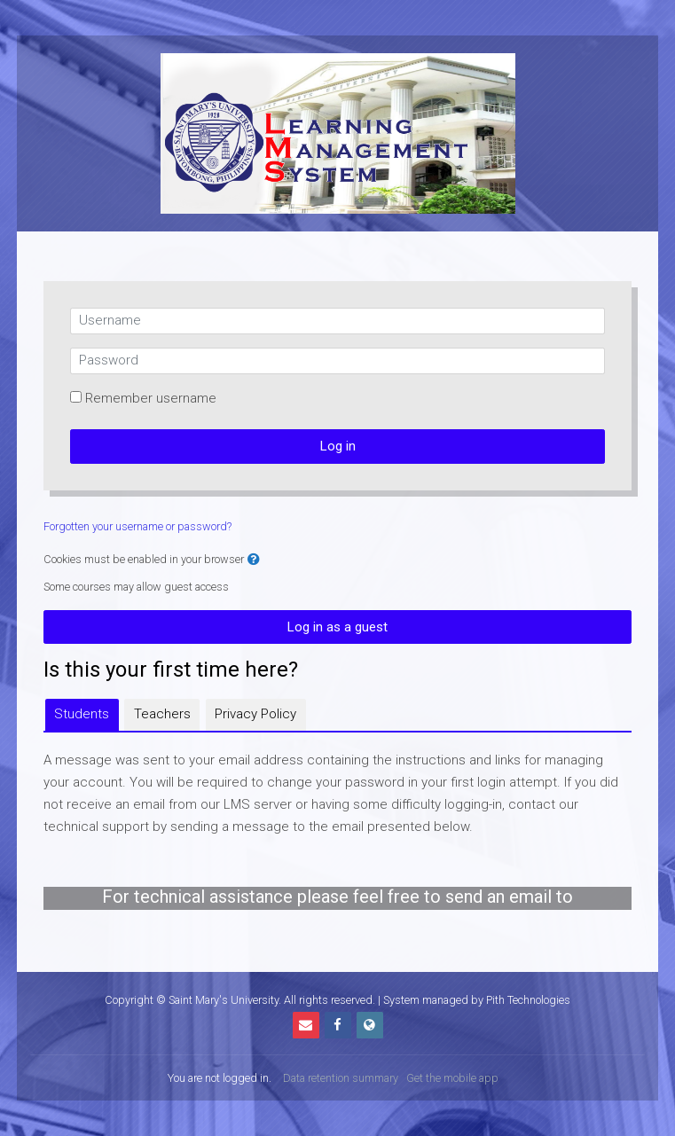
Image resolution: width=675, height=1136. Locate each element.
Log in (338, 446)
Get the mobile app (452, 1078)
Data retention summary (340, 1078)
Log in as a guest (337, 627)
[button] (254, 560)
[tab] (82, 715)
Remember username (150, 398)
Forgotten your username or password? (137, 526)
